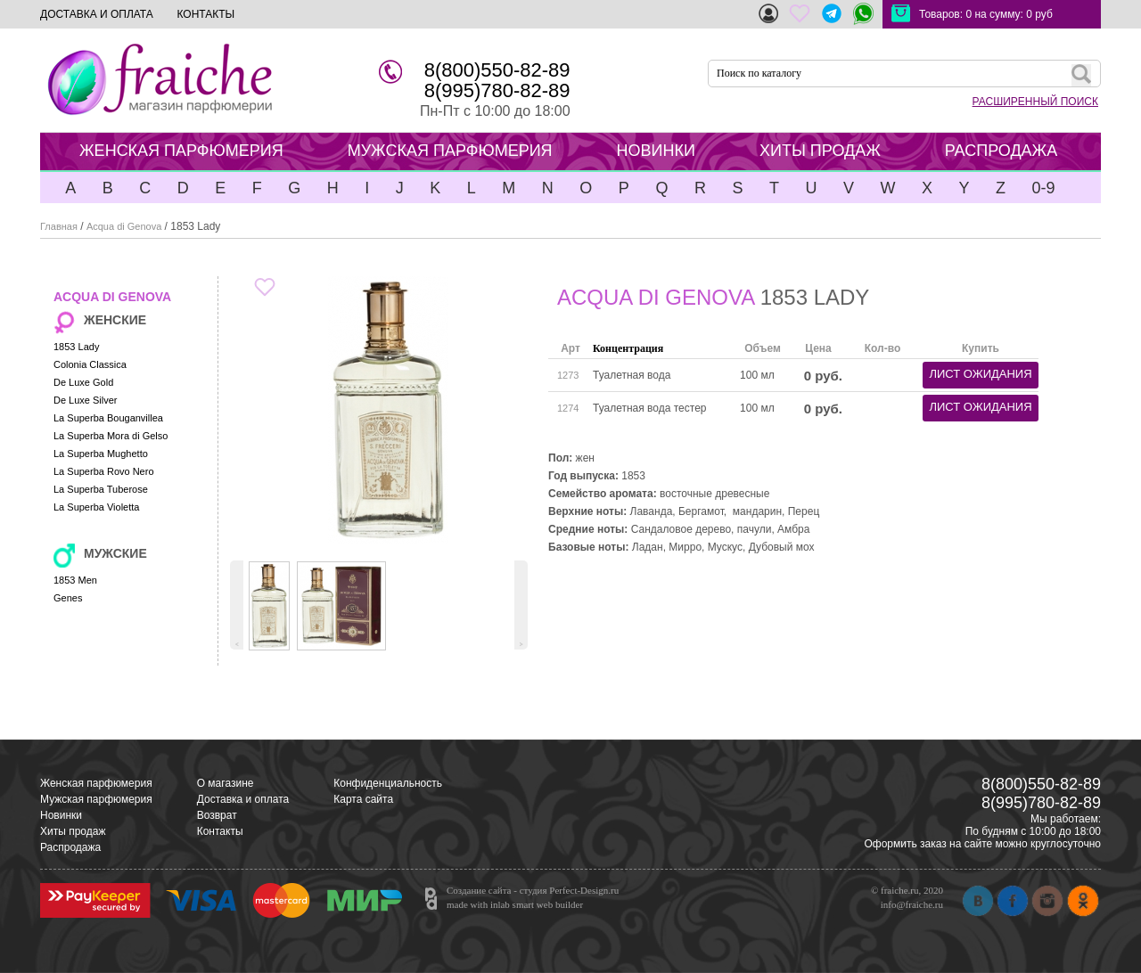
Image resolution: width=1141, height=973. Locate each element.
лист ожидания (980, 373)
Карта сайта (363, 799)
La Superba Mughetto (100, 453)
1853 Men (75, 580)
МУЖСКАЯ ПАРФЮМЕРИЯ (450, 150)
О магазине (225, 783)
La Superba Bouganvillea (108, 418)
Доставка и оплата (243, 799)
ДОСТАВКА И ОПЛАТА (96, 14)
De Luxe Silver (85, 400)
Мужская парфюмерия (96, 799)
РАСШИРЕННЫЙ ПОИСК (1035, 101)
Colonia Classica (90, 364)
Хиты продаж (72, 831)
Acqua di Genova (123, 226)
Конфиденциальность (387, 783)
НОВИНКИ (656, 150)
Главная (59, 226)
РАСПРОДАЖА (1001, 150)
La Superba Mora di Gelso (110, 435)
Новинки (61, 815)
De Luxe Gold (83, 382)
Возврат (217, 815)
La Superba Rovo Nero (103, 471)
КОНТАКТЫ (205, 14)
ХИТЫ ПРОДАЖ (820, 150)
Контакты (220, 831)
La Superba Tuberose (100, 489)
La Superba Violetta (96, 507)
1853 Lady (76, 346)
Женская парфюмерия (96, 783)
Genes (67, 598)
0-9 (1043, 188)
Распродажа (70, 847)
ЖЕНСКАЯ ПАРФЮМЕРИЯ (181, 150)
